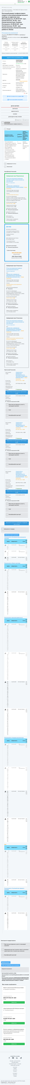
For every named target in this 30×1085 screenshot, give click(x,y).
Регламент (15, 1073)
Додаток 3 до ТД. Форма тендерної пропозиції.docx (8, 864)
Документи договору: (11, 245)
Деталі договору (10, 250)
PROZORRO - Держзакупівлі (15, 1061)
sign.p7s (7, 559)
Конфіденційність (4, 1082)
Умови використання (12, 1082)
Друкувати (5, 962)
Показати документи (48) (12, 401)
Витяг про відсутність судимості (15, 96)
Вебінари (15, 1074)
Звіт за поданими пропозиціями (10, 965)
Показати (9, 288)
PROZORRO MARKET (15, 1062)
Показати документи (12, 209)
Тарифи (15, 1076)
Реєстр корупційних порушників (15, 99)
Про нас (15, 1071)
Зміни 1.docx (7, 882)
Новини (15, 1068)
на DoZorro (4, 36)
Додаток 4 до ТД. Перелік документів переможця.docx (8, 666)
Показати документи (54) (12, 500)
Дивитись (14, 1002)
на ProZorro (22, 34)
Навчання (15, 1067)
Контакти (15, 1070)
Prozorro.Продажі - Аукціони (15, 1063)
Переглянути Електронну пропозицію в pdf (17, 392)
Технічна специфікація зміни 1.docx (7, 920)
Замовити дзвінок (20, 2)
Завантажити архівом (12, 535)
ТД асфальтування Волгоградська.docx (8, 755)
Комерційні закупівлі (15, 1065)
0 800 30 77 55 (19, 0)
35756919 (18, 79)
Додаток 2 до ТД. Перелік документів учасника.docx (8, 637)
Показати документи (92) (12, 450)
